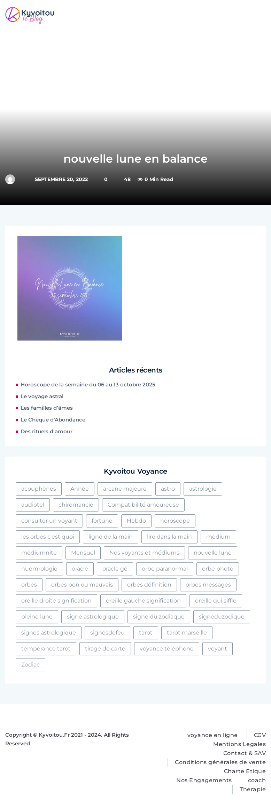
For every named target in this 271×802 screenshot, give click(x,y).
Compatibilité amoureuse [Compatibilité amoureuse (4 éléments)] (143, 504)
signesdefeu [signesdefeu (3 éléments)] (107, 632)
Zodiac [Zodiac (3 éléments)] (30, 664)
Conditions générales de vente (220, 762)
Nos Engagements (204, 780)
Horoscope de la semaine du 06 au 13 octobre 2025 (88, 385)
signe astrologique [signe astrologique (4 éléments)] (93, 616)
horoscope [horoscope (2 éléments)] (175, 520)
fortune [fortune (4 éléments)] (102, 520)
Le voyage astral (42, 396)
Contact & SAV (244, 753)
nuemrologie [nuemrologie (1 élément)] (39, 568)
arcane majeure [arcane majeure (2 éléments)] (125, 488)
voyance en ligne (212, 735)
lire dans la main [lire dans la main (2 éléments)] (169, 536)
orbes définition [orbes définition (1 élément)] (149, 584)
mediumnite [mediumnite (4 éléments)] (39, 552)
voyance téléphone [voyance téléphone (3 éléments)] (167, 648)
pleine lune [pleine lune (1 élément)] (37, 616)
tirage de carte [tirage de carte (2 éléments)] (105, 648)
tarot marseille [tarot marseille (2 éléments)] (187, 632)
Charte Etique (245, 771)
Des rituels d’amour (46, 431)
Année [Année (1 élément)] (79, 488)
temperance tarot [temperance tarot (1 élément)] (46, 648)
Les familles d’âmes (47, 408)
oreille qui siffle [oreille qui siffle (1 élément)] (216, 600)
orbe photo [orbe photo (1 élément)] (217, 568)
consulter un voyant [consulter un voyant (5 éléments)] (49, 520)
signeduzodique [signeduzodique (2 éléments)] (222, 616)
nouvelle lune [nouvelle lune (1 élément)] (213, 552)
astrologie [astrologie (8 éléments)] (203, 488)
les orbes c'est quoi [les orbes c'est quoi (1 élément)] (47, 536)
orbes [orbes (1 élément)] (29, 584)
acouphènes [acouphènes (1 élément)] (38, 488)
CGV (260, 735)
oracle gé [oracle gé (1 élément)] (114, 568)
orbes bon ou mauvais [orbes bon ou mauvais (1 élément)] (82, 584)
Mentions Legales (239, 744)
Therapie (253, 789)
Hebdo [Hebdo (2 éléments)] (136, 520)
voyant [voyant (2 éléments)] (217, 648)
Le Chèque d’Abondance (53, 420)
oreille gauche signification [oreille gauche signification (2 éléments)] (143, 600)
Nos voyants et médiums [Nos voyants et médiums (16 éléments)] (144, 552)
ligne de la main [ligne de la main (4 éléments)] (110, 536)
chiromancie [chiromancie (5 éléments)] (76, 504)
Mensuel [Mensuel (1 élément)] (83, 552)
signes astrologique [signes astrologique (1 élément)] (48, 632)
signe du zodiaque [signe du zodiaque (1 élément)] (159, 616)
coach (257, 780)
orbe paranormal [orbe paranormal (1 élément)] (165, 568)
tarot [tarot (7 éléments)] (146, 632)
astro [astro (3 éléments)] (168, 488)
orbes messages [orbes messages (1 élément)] (208, 584)
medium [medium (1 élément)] (218, 536)
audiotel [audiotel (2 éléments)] (32, 504)
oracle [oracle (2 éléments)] (80, 568)
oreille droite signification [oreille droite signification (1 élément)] (56, 600)
